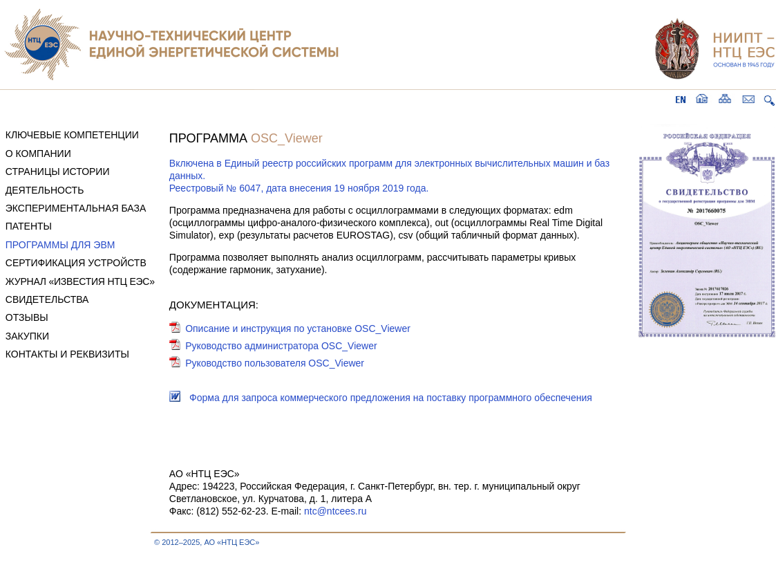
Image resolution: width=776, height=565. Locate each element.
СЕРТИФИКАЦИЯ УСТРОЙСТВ (76, 262)
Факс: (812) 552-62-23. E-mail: (236, 511)
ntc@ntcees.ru (335, 511)
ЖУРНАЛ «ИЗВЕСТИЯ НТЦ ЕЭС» (80, 281)
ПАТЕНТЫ (29, 226)
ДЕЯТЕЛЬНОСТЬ (45, 190)
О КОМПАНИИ (38, 153)
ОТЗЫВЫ (27, 317)
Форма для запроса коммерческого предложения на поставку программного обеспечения (390, 397)
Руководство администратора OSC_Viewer (281, 345)
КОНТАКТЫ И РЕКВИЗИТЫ (67, 354)
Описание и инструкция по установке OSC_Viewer (297, 328)
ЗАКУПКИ (27, 336)
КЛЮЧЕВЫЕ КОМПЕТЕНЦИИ (72, 134)
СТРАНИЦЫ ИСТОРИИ (58, 171)
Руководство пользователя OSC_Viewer (274, 363)
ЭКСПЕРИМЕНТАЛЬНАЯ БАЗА (76, 208)
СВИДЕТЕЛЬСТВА (47, 299)
